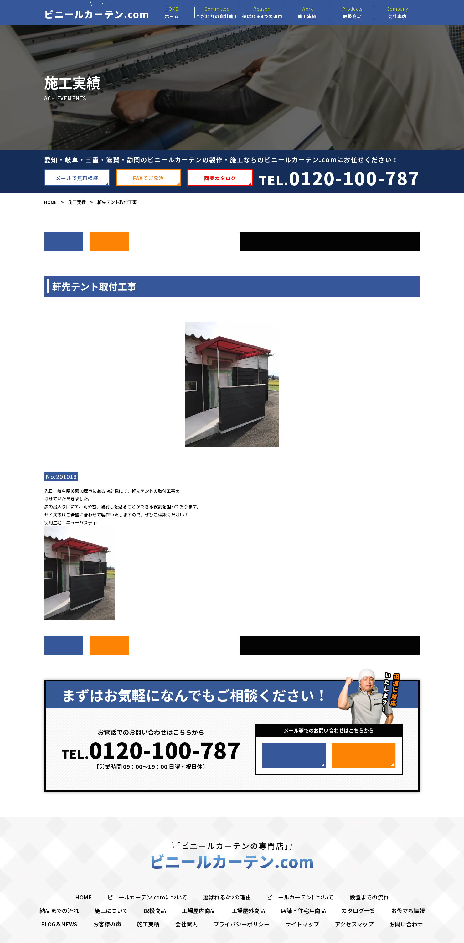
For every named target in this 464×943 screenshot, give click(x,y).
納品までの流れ (59, 893)
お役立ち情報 (408, 893)
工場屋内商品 (199, 893)
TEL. (339, 182)
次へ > (63, 244)
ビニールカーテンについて (300, 879)
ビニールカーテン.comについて (147, 879)
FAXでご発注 (148, 183)
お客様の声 (107, 906)
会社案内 (186, 906)
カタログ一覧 (358, 893)
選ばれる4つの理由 (227, 879)
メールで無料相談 (77, 183)
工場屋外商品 (248, 893)
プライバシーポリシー (241, 906)
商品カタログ (220, 183)
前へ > (109, 244)
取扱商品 (155, 893)
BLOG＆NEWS (59, 906)
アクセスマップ (354, 906)
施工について (111, 893)
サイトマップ (302, 906)
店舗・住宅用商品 (303, 893)
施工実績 (77, 207)
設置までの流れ (369, 879)
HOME (50, 207)
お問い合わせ (406, 906)
